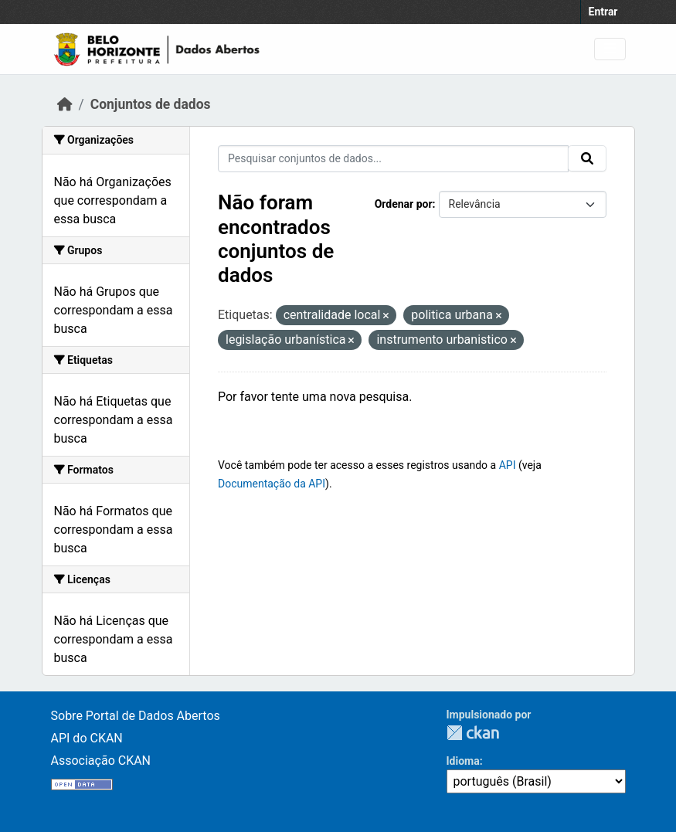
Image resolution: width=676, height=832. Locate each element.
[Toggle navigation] (610, 49)
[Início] (65, 104)
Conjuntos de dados (150, 104)
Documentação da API (271, 483)
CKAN (473, 733)
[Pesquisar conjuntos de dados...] (393, 158)
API (507, 465)
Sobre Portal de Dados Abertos (135, 715)
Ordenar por (404, 204)
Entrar (603, 11)
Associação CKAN (101, 760)
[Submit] (587, 158)
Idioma (463, 761)
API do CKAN (87, 738)
